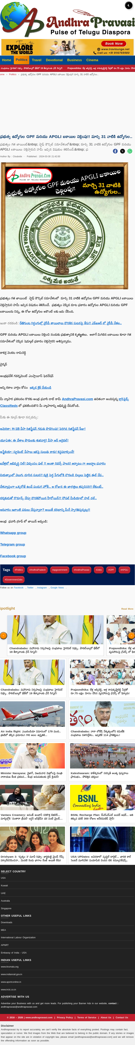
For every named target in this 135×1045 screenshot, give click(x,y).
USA (3, 878)
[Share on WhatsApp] (129, 152)
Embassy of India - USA (14, 953)
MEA (3, 930)
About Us (106, 1017)
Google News (57, 587)
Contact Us (122, 1017)
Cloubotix (17, 156)
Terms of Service (87, 1017)
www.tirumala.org (10, 966)
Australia (5, 901)
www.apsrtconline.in (11, 982)
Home (6, 60)
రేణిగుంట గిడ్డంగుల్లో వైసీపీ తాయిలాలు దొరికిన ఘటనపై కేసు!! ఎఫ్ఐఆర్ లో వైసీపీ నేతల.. (71, 323)
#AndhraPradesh (37, 570)
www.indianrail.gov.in (11, 974)
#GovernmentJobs (13, 579)
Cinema (92, 60)
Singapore (6, 908)
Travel (36, 60)
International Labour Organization (18, 937)
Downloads (6, 922)
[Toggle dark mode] (128, 5)
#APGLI (124, 570)
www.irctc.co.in (8, 989)
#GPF (111, 570)
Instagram (42, 587)
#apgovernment (59, 570)
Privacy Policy (65, 1017)
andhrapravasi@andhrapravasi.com (19, 1007)
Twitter (30, 587)
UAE (3, 893)
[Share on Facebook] (115, 152)
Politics (21, 60)
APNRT (5, 945)
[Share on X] (122, 152)
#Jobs (99, 570)
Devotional (54, 60)
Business (74, 60)
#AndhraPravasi (81, 570)
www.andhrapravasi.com (39, 1017)
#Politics (19, 570)
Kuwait (4, 885)
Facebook (18, 587)
